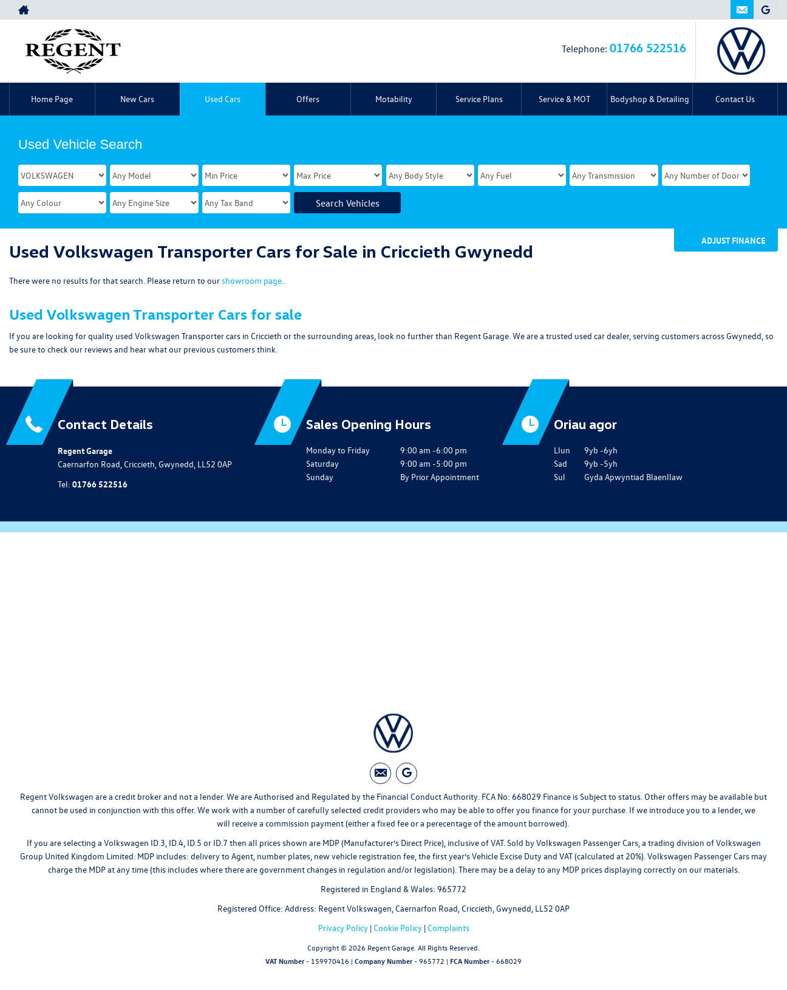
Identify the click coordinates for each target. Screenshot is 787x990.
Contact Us (735, 99)
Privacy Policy (343, 928)
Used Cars (222, 99)
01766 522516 (648, 47)
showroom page (252, 280)
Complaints (448, 928)
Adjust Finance (733, 240)
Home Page (52, 99)
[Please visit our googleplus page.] (765, 9)
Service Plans (479, 99)
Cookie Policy (397, 928)
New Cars (137, 99)
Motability (393, 99)
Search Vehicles (348, 203)
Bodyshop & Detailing (649, 99)
